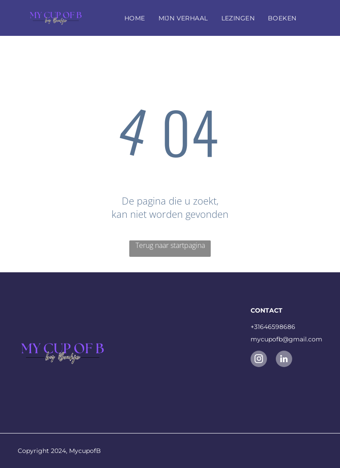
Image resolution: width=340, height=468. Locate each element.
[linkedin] (284, 360)
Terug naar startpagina (170, 245)
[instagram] (259, 360)
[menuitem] (135, 18)
